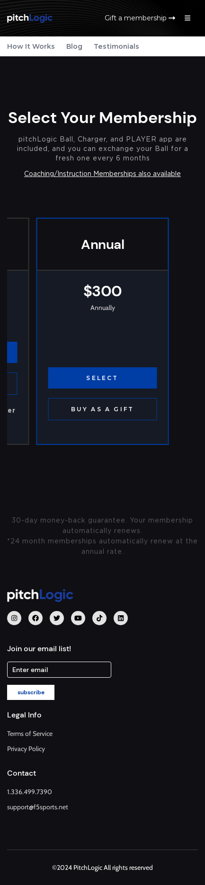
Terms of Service (30, 733)
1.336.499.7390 (29, 792)
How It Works (31, 46)
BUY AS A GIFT (102, 409)
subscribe (31, 692)
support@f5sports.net (37, 807)
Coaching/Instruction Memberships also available (102, 173)
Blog (74, 46)
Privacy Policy (26, 748)
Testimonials (116, 46)
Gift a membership (140, 18)
